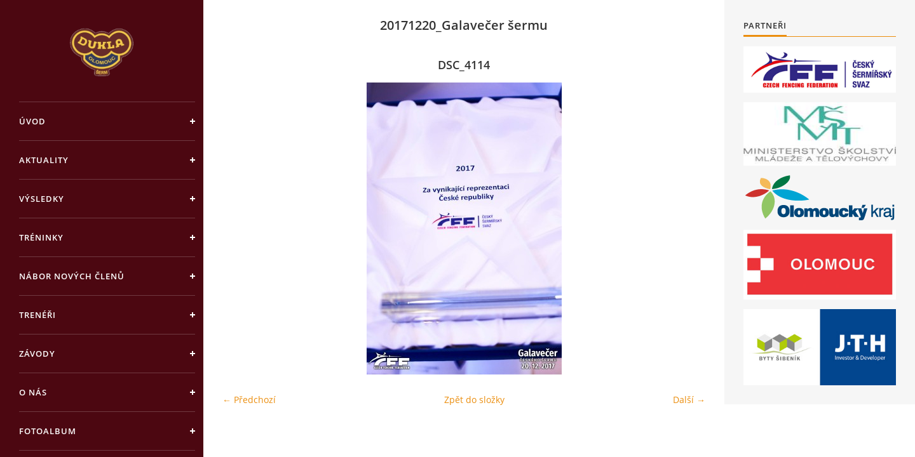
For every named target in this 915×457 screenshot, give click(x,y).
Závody (37, 353)
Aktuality (44, 160)
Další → (689, 400)
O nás (33, 392)
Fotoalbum (47, 431)
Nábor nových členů (72, 276)
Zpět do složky (474, 400)
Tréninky (41, 237)
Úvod (32, 121)
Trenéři (37, 315)
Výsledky (41, 198)
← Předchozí (249, 400)
